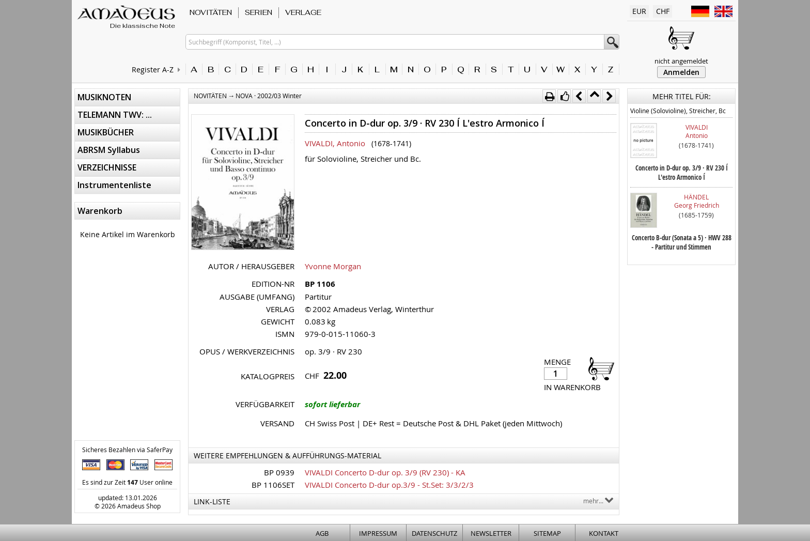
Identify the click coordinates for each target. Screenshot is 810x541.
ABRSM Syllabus (108, 150)
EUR (639, 11)
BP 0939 (279, 472)
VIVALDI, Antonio (335, 143)
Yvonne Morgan (333, 266)
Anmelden (681, 72)
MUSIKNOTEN (104, 97)
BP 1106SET (273, 485)
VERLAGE (303, 12)
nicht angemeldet (681, 61)
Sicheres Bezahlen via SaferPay (127, 449)
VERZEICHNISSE (106, 167)
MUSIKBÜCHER (105, 132)
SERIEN (258, 12)
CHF (663, 11)
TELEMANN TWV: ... (114, 114)
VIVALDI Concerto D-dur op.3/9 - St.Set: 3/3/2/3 (389, 485)
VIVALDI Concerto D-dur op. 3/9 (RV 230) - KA (385, 472)
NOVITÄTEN (211, 12)
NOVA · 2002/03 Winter (269, 95)
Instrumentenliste (114, 185)
